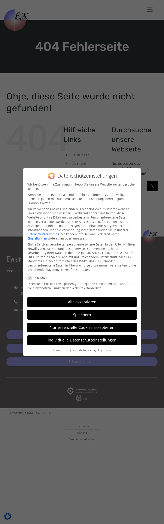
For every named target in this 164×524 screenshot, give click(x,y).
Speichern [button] (82, 312)
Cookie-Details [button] (61, 348)
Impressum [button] (104, 348)
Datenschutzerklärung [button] (84, 348)
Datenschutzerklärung (43, 232)
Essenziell (39, 276)
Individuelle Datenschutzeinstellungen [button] (82, 338)
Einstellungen (37, 236)
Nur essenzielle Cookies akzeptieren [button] (82, 325)
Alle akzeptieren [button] (82, 299)
